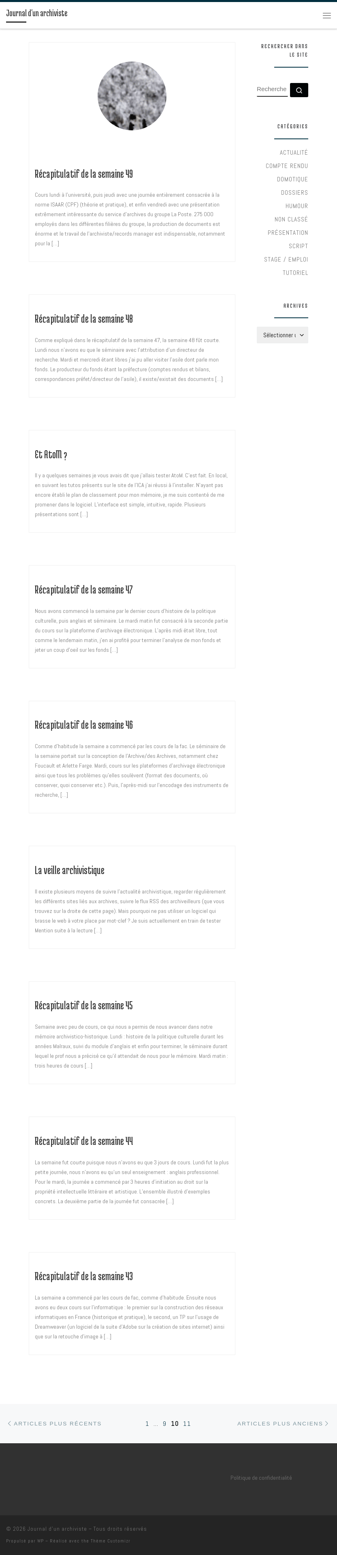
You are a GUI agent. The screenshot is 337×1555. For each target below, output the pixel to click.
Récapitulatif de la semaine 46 (84, 725)
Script (298, 246)
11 (187, 1423)
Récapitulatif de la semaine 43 (84, 1276)
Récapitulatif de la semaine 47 (84, 589)
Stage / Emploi (286, 259)
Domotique (292, 179)
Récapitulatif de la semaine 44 (84, 1141)
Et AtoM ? (51, 454)
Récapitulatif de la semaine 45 (84, 1005)
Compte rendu (287, 166)
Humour (297, 206)
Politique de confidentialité (261, 1477)
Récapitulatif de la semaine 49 (84, 174)
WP (40, 1541)
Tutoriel (295, 273)
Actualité (294, 152)
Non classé (291, 219)
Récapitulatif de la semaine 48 (84, 319)
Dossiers (294, 192)
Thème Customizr (110, 1541)
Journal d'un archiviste (57, 1528)
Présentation (288, 232)
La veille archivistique (70, 870)
